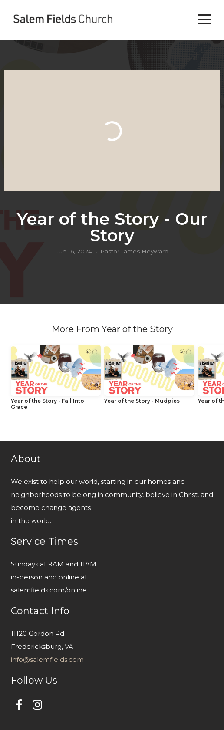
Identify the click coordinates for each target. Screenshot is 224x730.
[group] (56, 381)
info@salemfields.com (47, 659)
